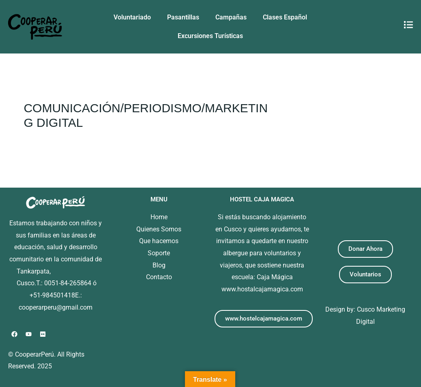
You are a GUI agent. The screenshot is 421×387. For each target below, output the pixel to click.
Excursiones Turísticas (210, 36)
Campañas (231, 17)
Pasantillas (183, 17)
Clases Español (285, 17)
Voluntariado (132, 17)
